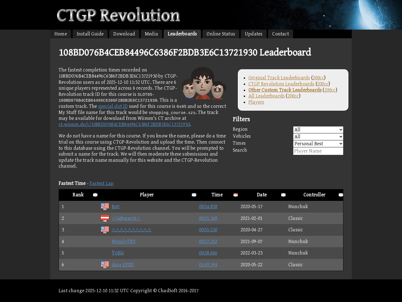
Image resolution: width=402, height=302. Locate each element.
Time (217, 195)
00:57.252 (208, 241)
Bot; (110, 207)
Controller (314, 195)
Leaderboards (182, 34)
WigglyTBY (118, 241)
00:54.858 (208, 207)
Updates (253, 34)
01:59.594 (208, 265)
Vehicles (288, 136)
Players (256, 102)
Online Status (221, 34)
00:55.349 (208, 218)
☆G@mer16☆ (120, 218)
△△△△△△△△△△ (125, 230)
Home (60, 34)
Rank (78, 195)
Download (124, 34)
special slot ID (113, 106)
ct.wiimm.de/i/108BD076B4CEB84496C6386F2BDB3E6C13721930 (124, 124)
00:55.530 (208, 230)
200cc (318, 78)
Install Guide (90, 34)
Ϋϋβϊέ (112, 253)
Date (262, 195)
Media (151, 34)
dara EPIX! (117, 265)
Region (288, 129)
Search (288, 151)
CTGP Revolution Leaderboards (281, 84)
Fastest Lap (102, 183)
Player (147, 195)
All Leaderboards (266, 96)
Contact (280, 34)
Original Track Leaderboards (279, 78)
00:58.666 (208, 253)
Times (288, 143)
